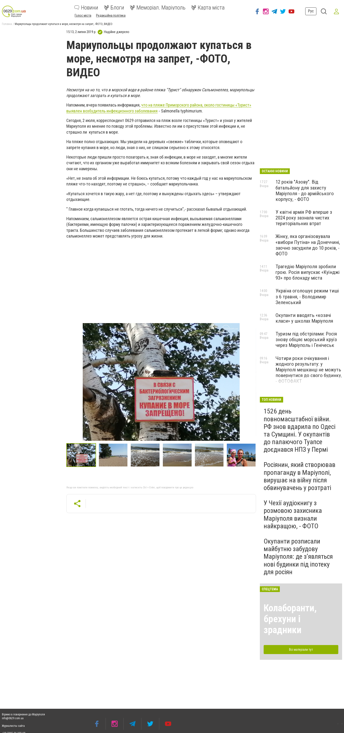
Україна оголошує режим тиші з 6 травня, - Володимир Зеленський (307, 296)
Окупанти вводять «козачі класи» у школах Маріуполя (304, 318)
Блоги (114, 7)
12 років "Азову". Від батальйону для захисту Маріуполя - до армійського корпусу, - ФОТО (305, 190)
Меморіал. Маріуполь (157, 7)
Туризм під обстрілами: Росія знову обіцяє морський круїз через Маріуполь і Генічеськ (306, 339)
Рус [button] (310, 11)
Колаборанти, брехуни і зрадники (290, 619)
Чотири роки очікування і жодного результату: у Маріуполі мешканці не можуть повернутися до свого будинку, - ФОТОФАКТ (309, 369)
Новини (86, 7)
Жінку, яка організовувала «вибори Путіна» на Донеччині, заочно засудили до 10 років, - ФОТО (308, 244)
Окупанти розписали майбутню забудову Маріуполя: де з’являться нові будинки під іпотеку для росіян (298, 556)
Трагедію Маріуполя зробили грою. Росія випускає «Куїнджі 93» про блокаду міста (307, 272)
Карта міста (208, 7)
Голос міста (83, 15)
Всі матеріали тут (301, 649)
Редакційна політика (111, 15)
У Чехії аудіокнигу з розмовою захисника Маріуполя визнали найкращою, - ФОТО (293, 514)
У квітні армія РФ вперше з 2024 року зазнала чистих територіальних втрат (304, 217)
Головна (7, 24)
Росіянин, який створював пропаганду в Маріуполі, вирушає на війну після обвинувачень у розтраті (299, 476)
